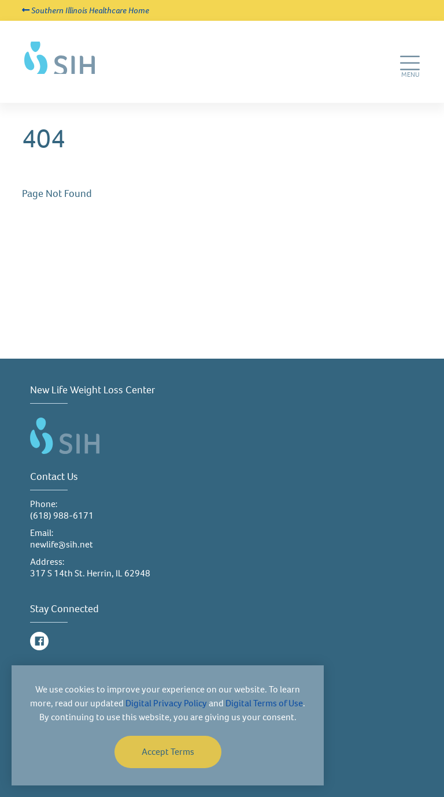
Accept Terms (168, 752)
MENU (411, 78)
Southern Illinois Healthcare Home (85, 10)
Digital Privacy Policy (166, 703)
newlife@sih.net (61, 544)
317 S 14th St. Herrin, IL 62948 (90, 573)
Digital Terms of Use (264, 703)
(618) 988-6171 (62, 515)
